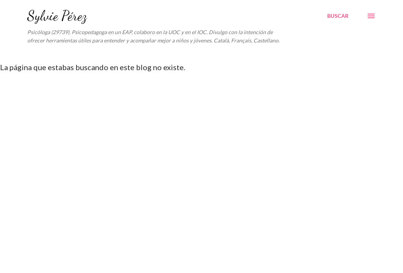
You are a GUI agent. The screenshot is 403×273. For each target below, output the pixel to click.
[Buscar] (337, 16)
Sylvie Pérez (57, 16)
